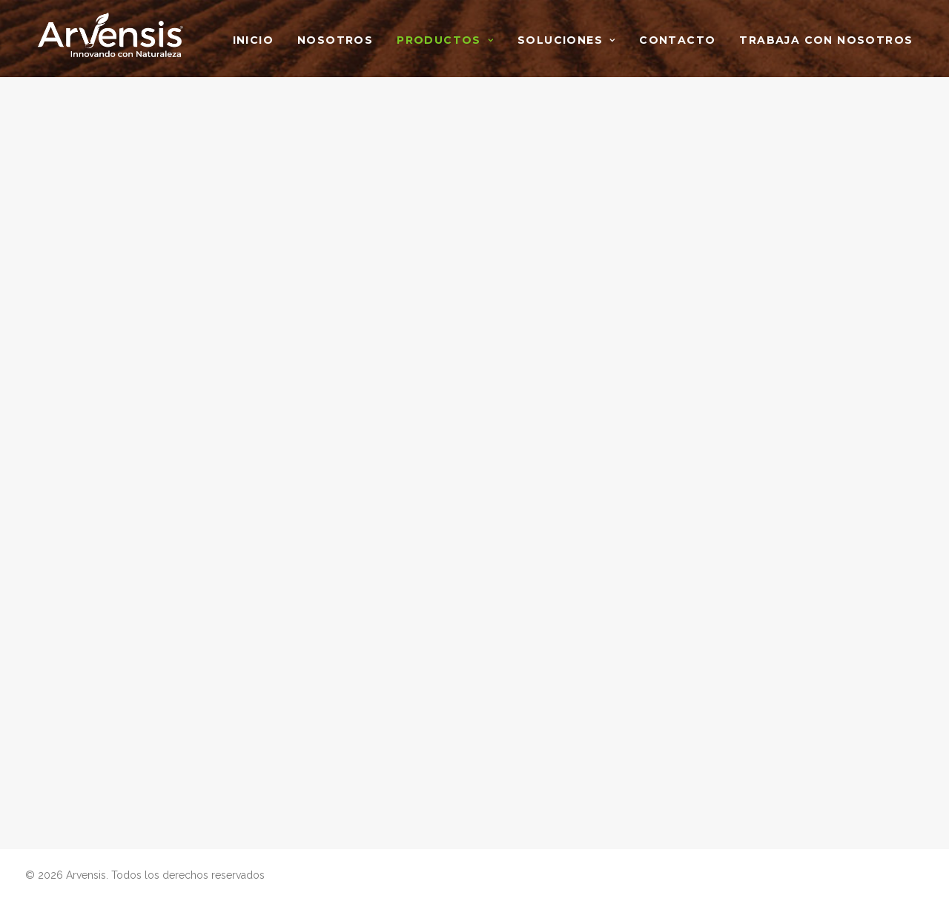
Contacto (677, 40)
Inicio (253, 40)
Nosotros (335, 40)
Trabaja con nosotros (826, 40)
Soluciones (566, 40)
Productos (445, 40)
